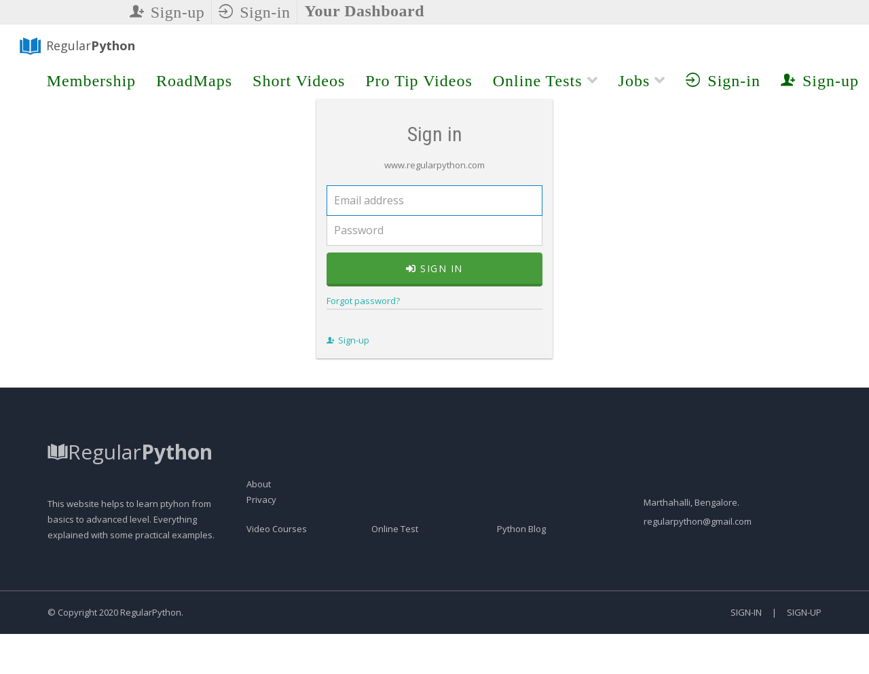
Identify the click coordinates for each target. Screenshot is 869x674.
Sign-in (254, 12)
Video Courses (276, 605)
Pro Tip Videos (419, 83)
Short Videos (299, 83)
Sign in (434, 307)
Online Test (394, 605)
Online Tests (545, 83)
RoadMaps (194, 83)
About (258, 561)
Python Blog (521, 605)
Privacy (261, 576)
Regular (68, 48)
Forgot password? (342, 339)
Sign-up (167, 12)
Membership (91, 83)
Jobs (642, 83)
